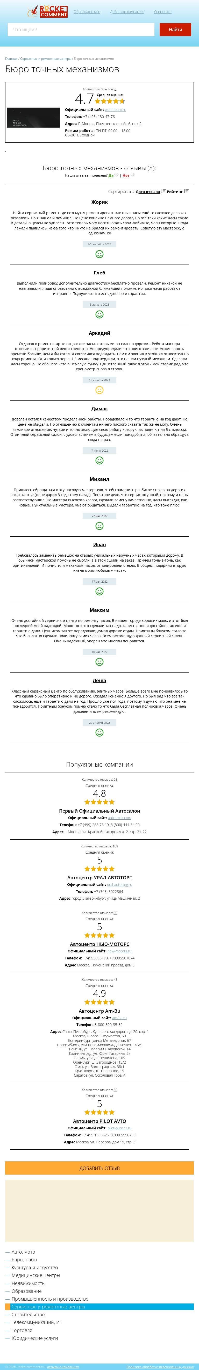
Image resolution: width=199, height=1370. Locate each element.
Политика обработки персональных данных (160, 1367)
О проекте (163, 11)
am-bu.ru (119, 1017)
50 (115, 1090)
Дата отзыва (148, 191)
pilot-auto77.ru (119, 1127)
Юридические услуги (35, 1338)
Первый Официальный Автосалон (99, 810)
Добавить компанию (127, 11)
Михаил (99, 479)
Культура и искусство (35, 1267)
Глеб (99, 272)
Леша (99, 680)
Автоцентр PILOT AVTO (99, 1121)
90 (115, 913)
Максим (99, 610)
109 (115, 846)
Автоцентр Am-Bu (99, 1011)
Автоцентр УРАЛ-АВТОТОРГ (99, 877)
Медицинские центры (36, 1275)
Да (111, 175)
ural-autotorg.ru (119, 884)
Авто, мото (23, 1252)
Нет (126, 175)
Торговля (22, 1330)
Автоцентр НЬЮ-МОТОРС (99, 944)
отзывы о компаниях (63, 1367)
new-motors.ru (119, 951)
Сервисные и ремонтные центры (48, 1306)
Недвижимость (28, 1283)
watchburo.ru (115, 109)
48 (115, 979)
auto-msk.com (119, 817)
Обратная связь (87, 11)
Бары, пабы (24, 1259)
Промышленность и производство (50, 1299)
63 (115, 779)
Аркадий (99, 333)
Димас (99, 408)
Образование (27, 1291)
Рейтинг (175, 191)
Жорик (99, 202)
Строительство (28, 1314)
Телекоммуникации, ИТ (37, 1322)
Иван (99, 544)
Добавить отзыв (100, 1168)
